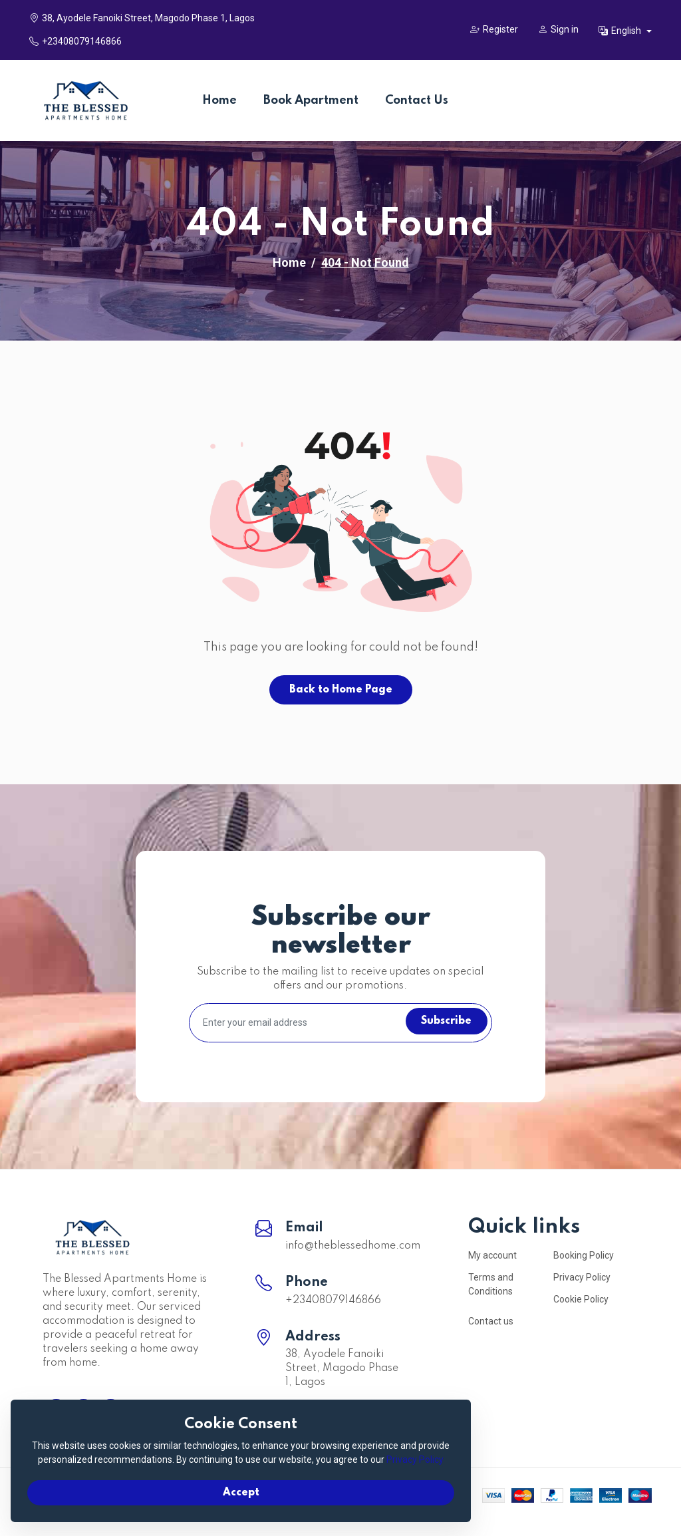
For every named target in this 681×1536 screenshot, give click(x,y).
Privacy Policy (582, 1277)
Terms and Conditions (490, 1284)
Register (494, 29)
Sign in (558, 29)
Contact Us (416, 100)
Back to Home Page (340, 690)
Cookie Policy (581, 1299)
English (621, 30)
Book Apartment (310, 100)
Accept (153, 1486)
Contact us (490, 1321)
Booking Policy (583, 1255)
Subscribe (442, 1022)
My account (492, 1255)
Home (219, 100)
